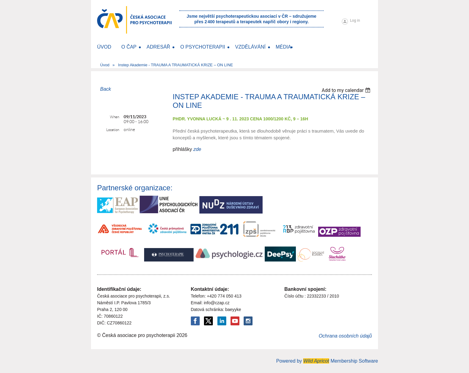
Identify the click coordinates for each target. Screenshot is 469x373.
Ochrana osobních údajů (345, 335)
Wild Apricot (316, 361)
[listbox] (347, 90)
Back (105, 89)
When (114, 117)
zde (197, 149)
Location (112, 130)
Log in (355, 20)
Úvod (104, 65)
